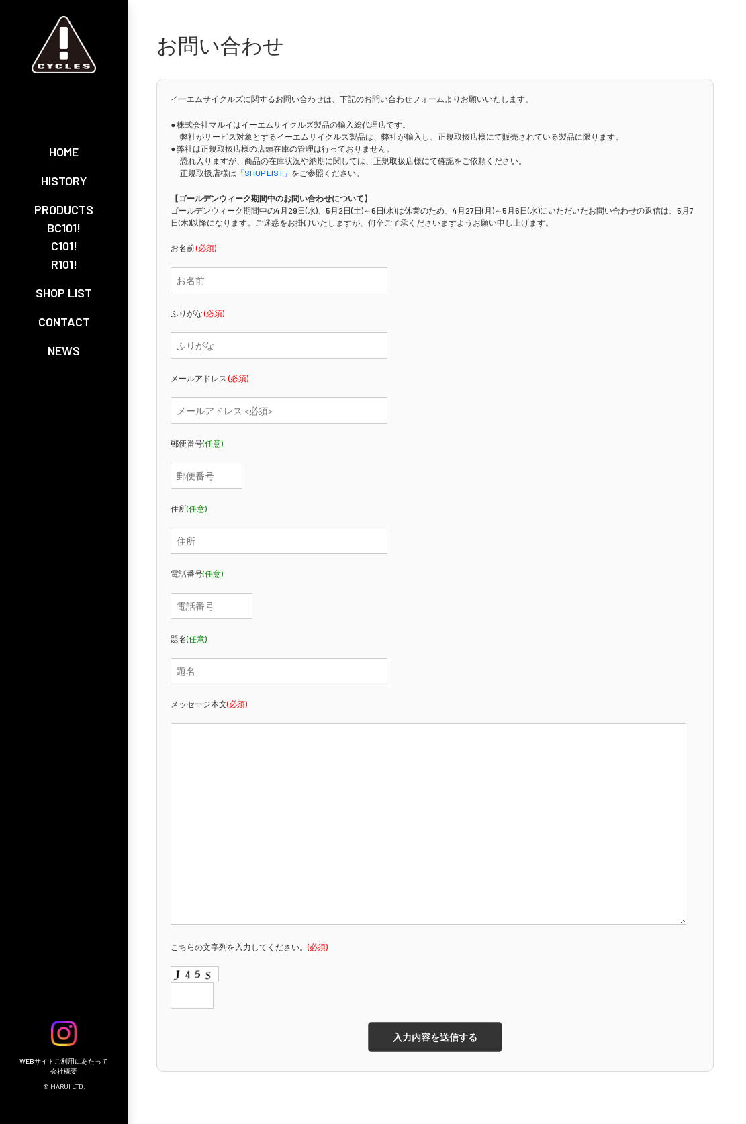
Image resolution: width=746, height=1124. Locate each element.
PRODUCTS (63, 209)
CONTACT (64, 321)
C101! (64, 245)
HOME (64, 151)
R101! (64, 263)
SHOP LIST (64, 292)
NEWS (64, 350)
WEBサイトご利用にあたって (63, 1061)
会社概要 (63, 1071)
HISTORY (64, 180)
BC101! (64, 227)
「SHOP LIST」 (263, 172)
